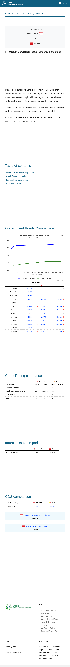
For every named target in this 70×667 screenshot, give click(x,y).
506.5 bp (59, 310)
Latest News (45, 625)
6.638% (29, 317)
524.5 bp (59, 306)
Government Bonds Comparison (20, 172)
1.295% (43, 306)
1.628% (43, 313)
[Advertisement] (35, 21)
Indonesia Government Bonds (37, 515)
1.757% (43, 317)
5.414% (29, 288)
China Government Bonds (37, 526)
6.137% (29, 299)
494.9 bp (59, 299)
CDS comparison (13, 184)
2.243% (43, 331)
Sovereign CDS (46, 616)
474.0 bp (59, 320)
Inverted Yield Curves (49, 622)
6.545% (29, 310)
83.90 (37, 506)
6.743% (29, 320)
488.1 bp (59, 317)
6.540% (29, 306)
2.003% (43, 320)
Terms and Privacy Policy (50, 631)
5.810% (29, 295)
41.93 (52, 506)
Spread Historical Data (49, 619)
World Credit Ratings (48, 610)
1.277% (43, 303)
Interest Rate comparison (17, 180)
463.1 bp (59, 331)
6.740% (29, 324)
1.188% (43, 299)
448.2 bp (59, 324)
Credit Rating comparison (17, 176)
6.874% (29, 328)
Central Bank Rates (48, 613)
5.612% (29, 292)
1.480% (43, 310)
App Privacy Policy (48, 628)
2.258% (43, 324)
